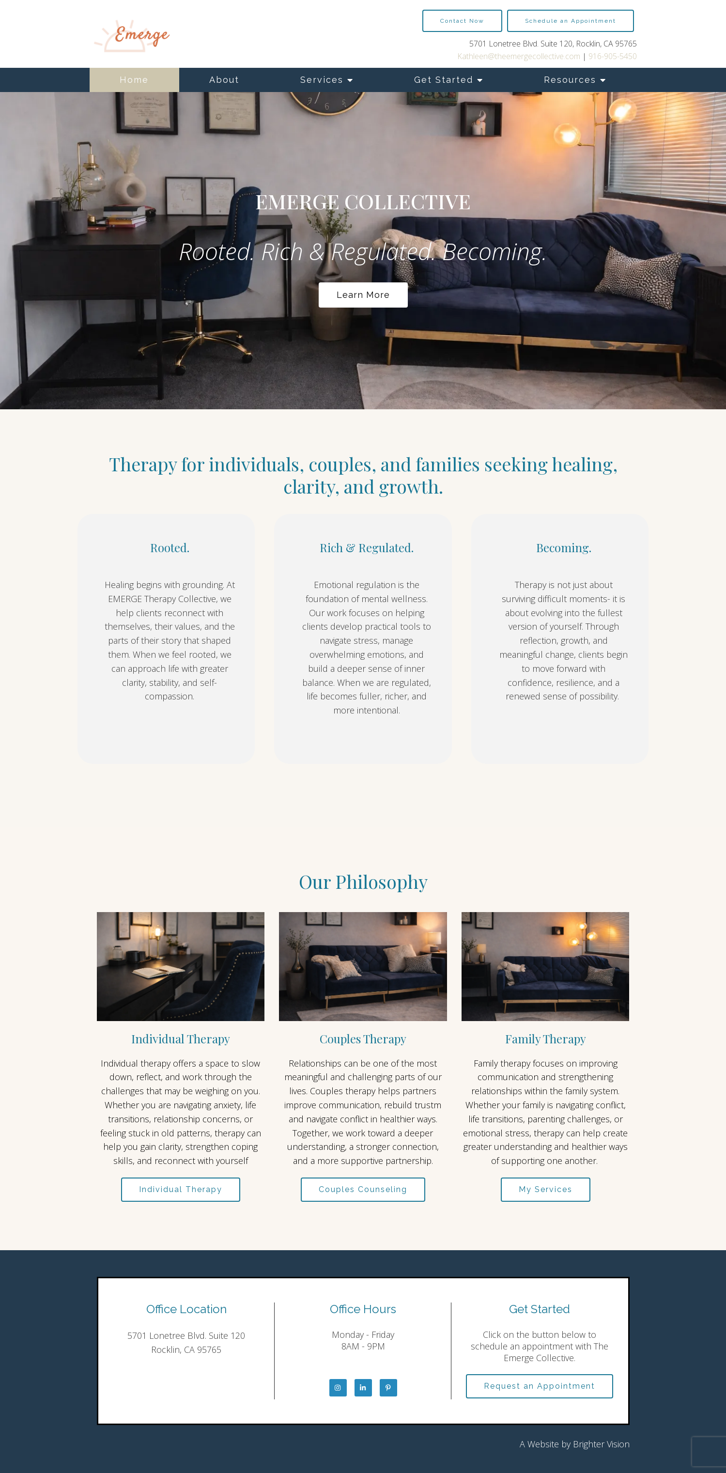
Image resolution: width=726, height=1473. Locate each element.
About (224, 80)
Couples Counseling (363, 1189)
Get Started (443, 80)
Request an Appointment (539, 1386)
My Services (545, 1189)
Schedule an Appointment (570, 20)
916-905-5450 (612, 56)
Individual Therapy (180, 1189)
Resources (570, 80)
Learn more (363, 295)
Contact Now (462, 20)
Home (134, 80)
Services (321, 80)
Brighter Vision (601, 1444)
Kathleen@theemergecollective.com (518, 56)
